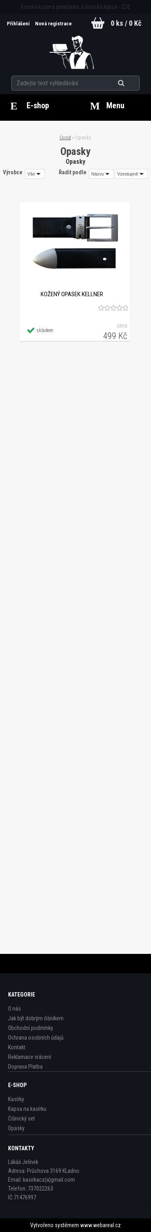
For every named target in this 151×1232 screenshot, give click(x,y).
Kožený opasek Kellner (71, 294)
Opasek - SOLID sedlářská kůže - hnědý (75, 738)
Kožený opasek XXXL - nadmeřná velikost (75, 442)
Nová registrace (53, 24)
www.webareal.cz (100, 1225)
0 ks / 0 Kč (126, 23)
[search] (131, 83)
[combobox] (101, 174)
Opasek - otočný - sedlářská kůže (75, 886)
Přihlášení (19, 24)
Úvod (65, 137)
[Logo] (75, 50)
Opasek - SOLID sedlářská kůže (75, 590)
